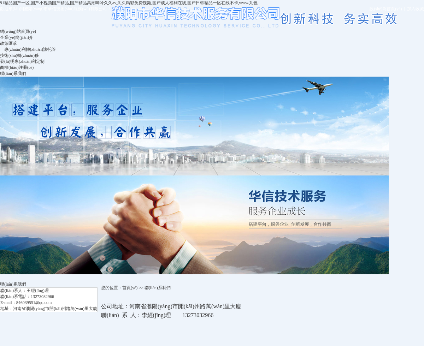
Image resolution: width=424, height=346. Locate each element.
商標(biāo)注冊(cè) (17, 67)
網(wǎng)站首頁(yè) (18, 31)
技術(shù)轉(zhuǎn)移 (19, 55)
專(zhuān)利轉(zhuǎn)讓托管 (30, 49)
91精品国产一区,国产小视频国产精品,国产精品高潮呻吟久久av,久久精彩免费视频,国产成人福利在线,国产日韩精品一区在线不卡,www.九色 (129, 2)
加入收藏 (415, 8)
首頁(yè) (129, 287)
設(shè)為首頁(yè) (386, 8)
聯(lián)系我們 (13, 73)
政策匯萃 (8, 43)
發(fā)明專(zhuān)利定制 (22, 61)
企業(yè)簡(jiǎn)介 (16, 37)
